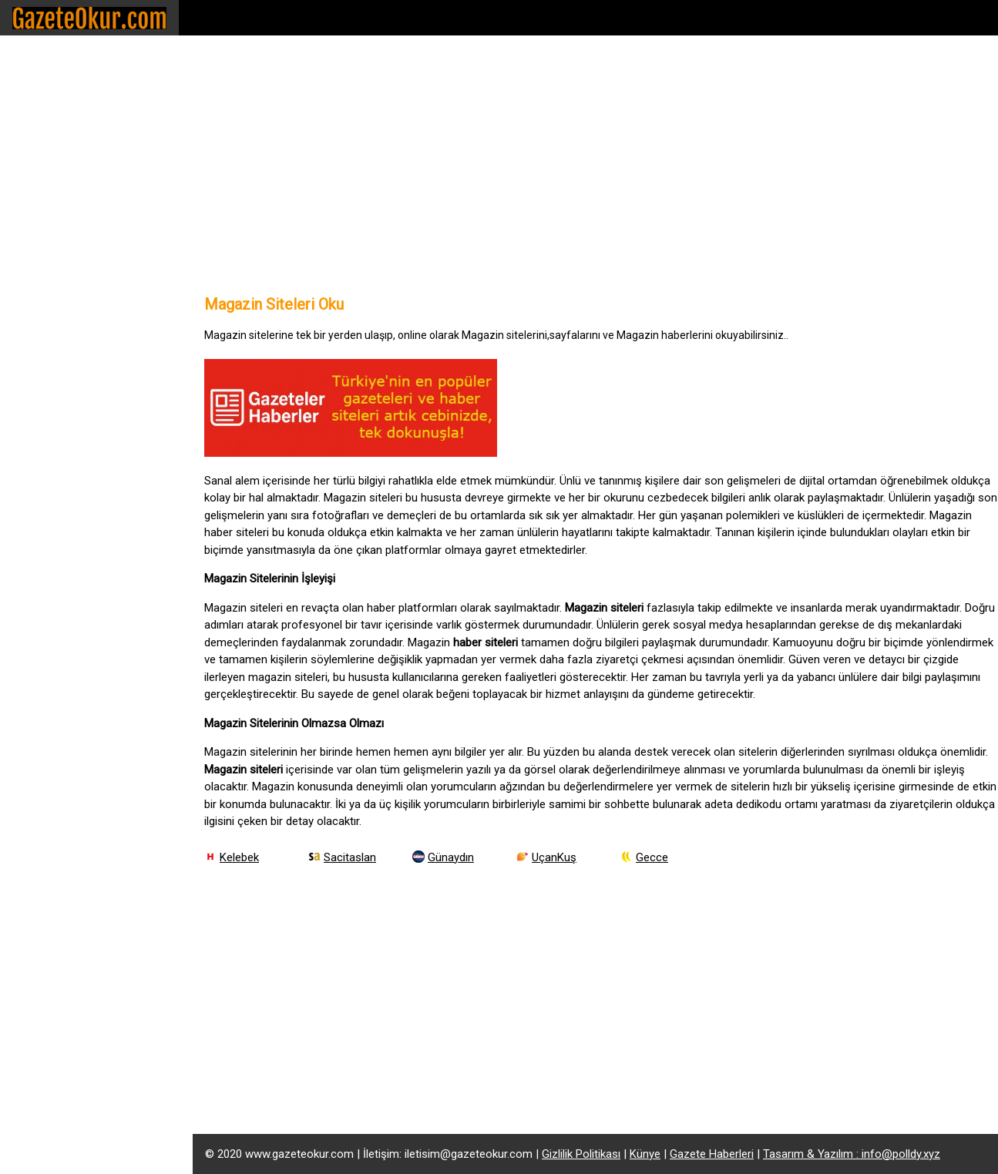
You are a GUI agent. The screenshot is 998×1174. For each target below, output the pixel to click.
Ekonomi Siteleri (61, 149)
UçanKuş (554, 857)
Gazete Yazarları (61, 281)
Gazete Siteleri (57, 50)
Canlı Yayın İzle (57, 348)
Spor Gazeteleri (59, 83)
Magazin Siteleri (60, 182)
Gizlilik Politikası (581, 1154)
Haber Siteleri (53, 116)
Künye (645, 1154)
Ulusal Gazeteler (62, 215)
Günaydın (451, 857)
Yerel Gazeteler (59, 248)
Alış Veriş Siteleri (62, 315)
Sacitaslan (350, 857)
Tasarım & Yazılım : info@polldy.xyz (851, 1154)
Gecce (652, 857)
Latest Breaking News (79, 381)
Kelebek (239, 857)
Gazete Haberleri (712, 1154)
